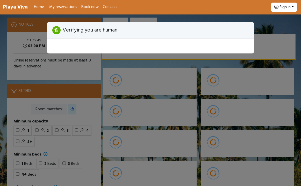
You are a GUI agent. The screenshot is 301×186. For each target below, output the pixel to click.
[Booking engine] (150, 100)
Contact (110, 7)
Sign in (282, 7)
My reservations (63, 7)
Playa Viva (15, 7)
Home (39, 7)
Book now (90, 7)
